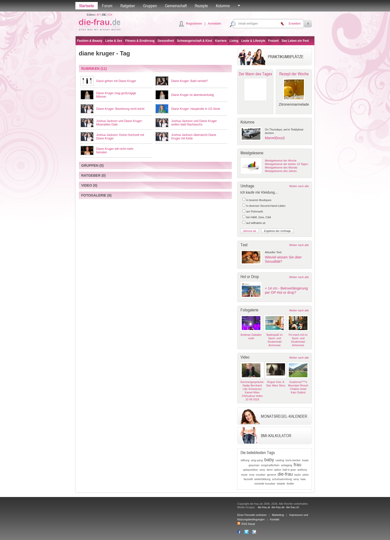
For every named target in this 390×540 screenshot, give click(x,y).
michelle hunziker (264, 483)
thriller (290, 483)
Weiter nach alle (299, 186)
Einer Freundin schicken (252, 514)
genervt (271, 474)
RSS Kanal (246, 523)
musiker (261, 474)
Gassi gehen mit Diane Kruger (116, 81)
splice (277, 469)
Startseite (86, 5)
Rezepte (201, 5)
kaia (302, 479)
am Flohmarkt (254, 211)
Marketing (278, 514)
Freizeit (273, 40)
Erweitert (294, 23)
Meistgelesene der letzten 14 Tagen (286, 164)
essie (244, 474)
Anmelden (214, 23)
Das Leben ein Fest (295, 40)
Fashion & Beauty (89, 40)
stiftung (245, 460)
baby (269, 459)
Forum (107, 5)
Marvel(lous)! (275, 138)
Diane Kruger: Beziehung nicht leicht (120, 109)
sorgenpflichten (270, 465)
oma (251, 474)
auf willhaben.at (255, 222)
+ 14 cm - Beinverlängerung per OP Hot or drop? (286, 290)
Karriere (221, 40)
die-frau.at (264, 507)
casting (280, 460)
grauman (253, 465)
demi (270, 469)
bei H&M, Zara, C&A (258, 217)
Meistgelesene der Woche (280, 160)
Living (234, 40)
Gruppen (150, 5)
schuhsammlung (282, 479)
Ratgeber (127, 5)
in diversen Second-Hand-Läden (266, 205)
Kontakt (274, 519)
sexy (262, 469)
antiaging (286, 465)
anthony (302, 469)
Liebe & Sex (113, 40)
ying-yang (257, 460)
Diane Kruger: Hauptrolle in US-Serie (195, 109)
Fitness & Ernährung (139, 40)
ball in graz (289, 469)
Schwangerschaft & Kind (194, 40)
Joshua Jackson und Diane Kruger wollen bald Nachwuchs (194, 122)
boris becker (293, 460)
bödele (281, 483)
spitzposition (250, 469)
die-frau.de (278, 507)
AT (98, 14)
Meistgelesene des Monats (281, 167)
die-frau (285, 474)
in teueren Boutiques (258, 200)
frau (297, 464)
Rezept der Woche (294, 73)
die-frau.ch (292, 507)
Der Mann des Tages (255, 73)
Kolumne (223, 5)
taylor (297, 474)
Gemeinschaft (176, 5)
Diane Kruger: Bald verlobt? (189, 81)
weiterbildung (262, 479)
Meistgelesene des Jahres (281, 170)
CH (110, 14)
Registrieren (194, 23)
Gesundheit (165, 40)
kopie (305, 460)
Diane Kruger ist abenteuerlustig (192, 95)
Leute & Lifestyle (253, 40)
